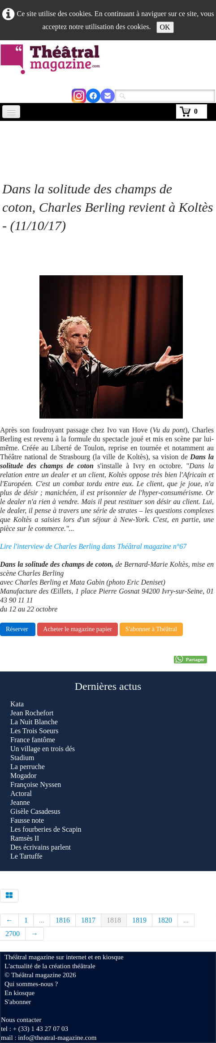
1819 (139, 920)
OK (165, 27)
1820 (165, 920)
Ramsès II (24, 838)
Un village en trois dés (42, 748)
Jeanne (20, 802)
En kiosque (19, 992)
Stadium (22, 757)
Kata (17, 704)
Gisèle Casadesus (35, 811)
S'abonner (17, 1001)
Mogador (23, 775)
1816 (63, 920)
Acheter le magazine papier (77, 629)
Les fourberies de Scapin (46, 829)
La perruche (27, 766)
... (41, 920)
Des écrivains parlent (41, 847)
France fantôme (32, 740)
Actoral (21, 793)
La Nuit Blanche (34, 722)
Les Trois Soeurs (34, 731)
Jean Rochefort (31, 713)
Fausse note (27, 820)
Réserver (18, 629)
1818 (114, 920)
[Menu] (11, 111)
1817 (88, 920)
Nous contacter (21, 1019)
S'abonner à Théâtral (151, 629)
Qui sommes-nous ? (31, 983)
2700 (12, 933)
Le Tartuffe (26, 856)
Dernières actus (108, 686)
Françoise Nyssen (35, 784)
